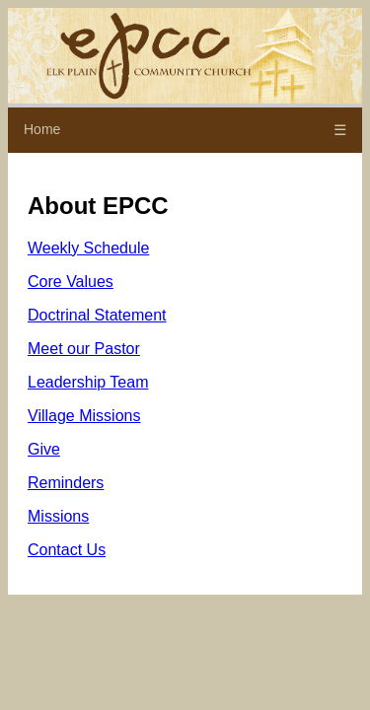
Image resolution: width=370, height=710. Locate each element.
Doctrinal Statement (97, 315)
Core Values (70, 281)
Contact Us (67, 549)
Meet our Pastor (84, 348)
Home (42, 129)
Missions (58, 516)
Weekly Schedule (88, 248)
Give (44, 449)
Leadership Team (88, 382)
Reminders (66, 482)
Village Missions (84, 415)
